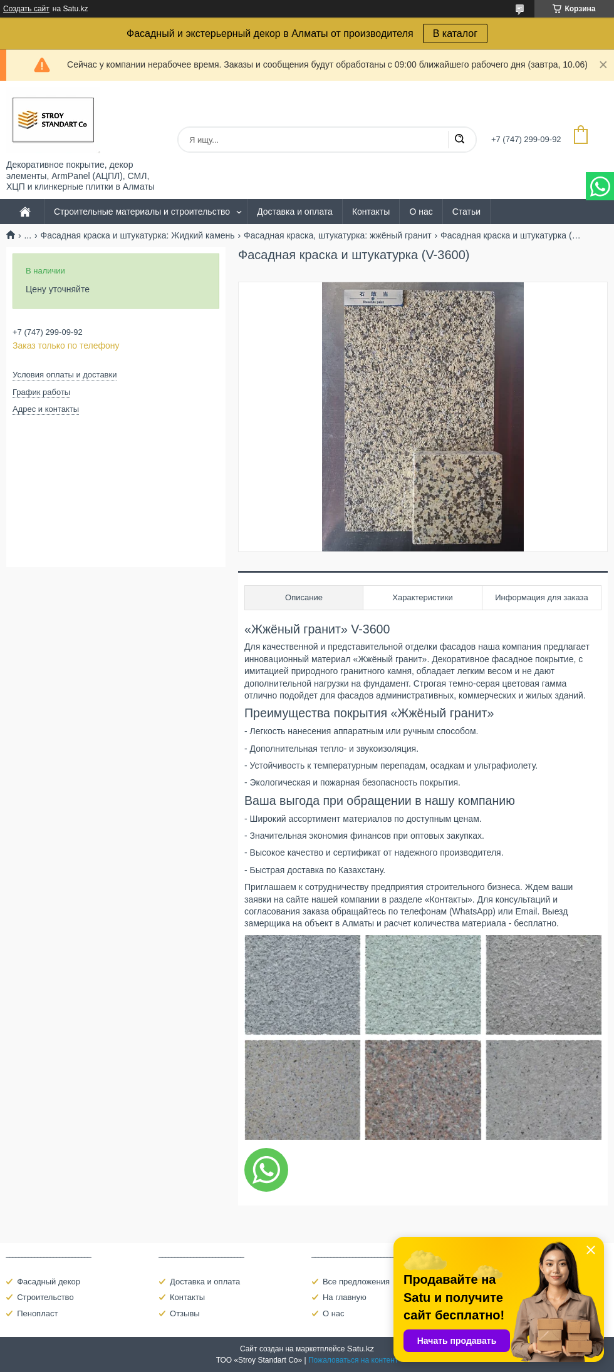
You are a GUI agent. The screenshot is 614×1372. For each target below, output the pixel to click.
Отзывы (185, 1313)
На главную (345, 1297)
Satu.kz (360, 1348)
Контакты (371, 212)
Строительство (45, 1297)
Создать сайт (26, 8)
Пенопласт (37, 1313)
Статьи (466, 212)
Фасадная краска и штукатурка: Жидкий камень (138, 235)
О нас (420, 212)
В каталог (455, 33)
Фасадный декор (48, 1281)
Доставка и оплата (295, 212)
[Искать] (459, 139)
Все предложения (356, 1281)
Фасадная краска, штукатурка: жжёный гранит (338, 235)
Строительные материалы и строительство (142, 212)
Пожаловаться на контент (353, 1360)
